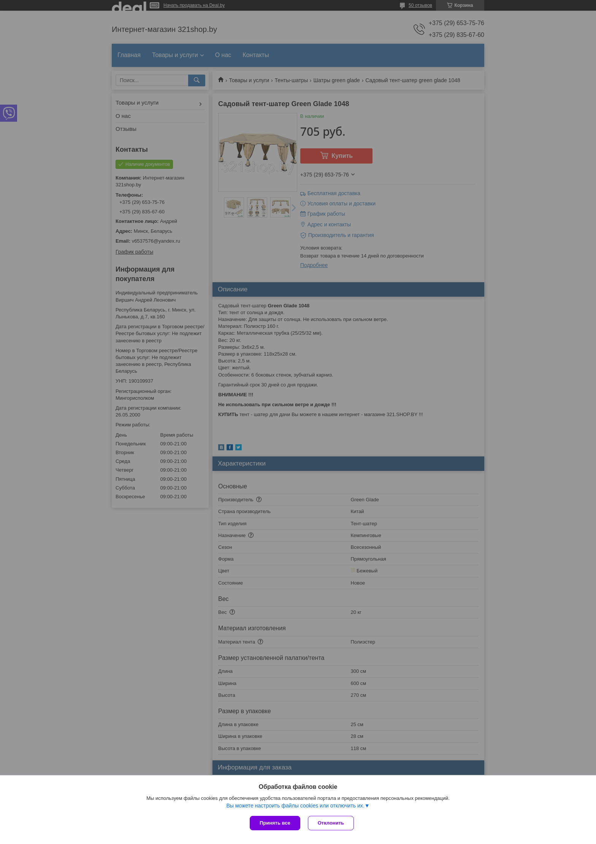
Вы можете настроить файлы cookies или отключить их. (295, 806)
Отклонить (331, 823)
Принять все (275, 823)
